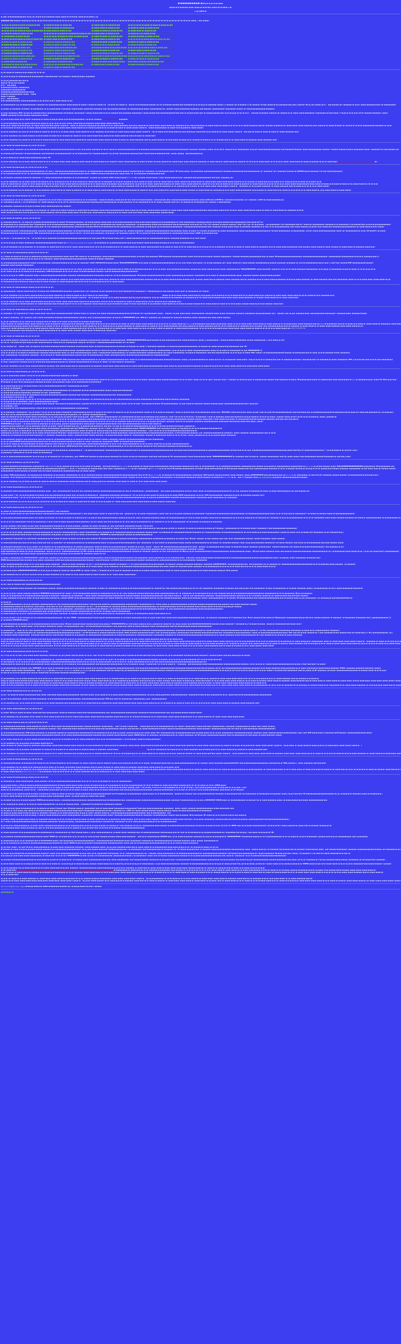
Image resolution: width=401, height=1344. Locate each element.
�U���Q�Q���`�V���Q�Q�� (59, 53)
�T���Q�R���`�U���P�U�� (16, 45)
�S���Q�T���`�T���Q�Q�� (143, 42)
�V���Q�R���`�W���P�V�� (107, 53)
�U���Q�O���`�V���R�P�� (143, 59)
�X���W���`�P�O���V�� (15, 47)
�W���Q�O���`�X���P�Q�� (144, 53)
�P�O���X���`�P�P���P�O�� (60, 47)
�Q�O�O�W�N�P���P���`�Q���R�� (63, 64)
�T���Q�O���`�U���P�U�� (107, 59)
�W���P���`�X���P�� (14, 61)
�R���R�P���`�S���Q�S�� (106, 42)
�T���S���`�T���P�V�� (57, 30)
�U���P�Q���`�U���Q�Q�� (17, 33)
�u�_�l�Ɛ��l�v (264, 477)
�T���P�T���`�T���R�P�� (59, 28)
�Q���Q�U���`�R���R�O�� (59, 42)
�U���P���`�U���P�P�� (142, 30)
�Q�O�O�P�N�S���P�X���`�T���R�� (22, 30)
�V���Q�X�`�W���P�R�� (105, 45)
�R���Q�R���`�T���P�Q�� (143, 64)
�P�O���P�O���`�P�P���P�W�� (62, 56)
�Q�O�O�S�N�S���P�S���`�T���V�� (22, 39)
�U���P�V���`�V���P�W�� (59, 67)
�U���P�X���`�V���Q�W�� (59, 45)
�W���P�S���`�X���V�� (142, 45)
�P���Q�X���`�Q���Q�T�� (16, 42)
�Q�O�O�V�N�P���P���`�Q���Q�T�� (149, 56)
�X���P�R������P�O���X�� (18, 56)
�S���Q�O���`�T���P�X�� (59, 59)
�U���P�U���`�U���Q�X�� (143, 28)
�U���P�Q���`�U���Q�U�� (143, 36)
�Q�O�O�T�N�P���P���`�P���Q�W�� (149, 39)
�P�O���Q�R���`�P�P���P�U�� (146, 61)
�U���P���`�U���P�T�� (105, 28)
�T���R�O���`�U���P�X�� (16, 53)
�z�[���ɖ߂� (7, 892)
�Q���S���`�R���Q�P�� (105, 64)
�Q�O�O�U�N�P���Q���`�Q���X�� (148, 47)
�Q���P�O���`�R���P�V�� (16, 50)
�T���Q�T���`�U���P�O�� (106, 36)
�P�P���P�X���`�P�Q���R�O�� (109, 56)
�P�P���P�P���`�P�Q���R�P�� (109, 47)
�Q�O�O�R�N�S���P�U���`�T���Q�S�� (66, 36)
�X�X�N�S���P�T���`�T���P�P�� (20, 25)
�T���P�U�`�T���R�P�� (141, 33)
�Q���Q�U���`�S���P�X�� (16, 59)
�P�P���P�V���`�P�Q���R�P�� (19, 64)
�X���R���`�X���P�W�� (58, 61)
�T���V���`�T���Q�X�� (142, 50)
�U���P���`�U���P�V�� (105, 39)
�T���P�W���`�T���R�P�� (106, 30)
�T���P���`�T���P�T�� (105, 33)
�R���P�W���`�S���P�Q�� (59, 50)
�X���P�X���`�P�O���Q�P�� (108, 61)
